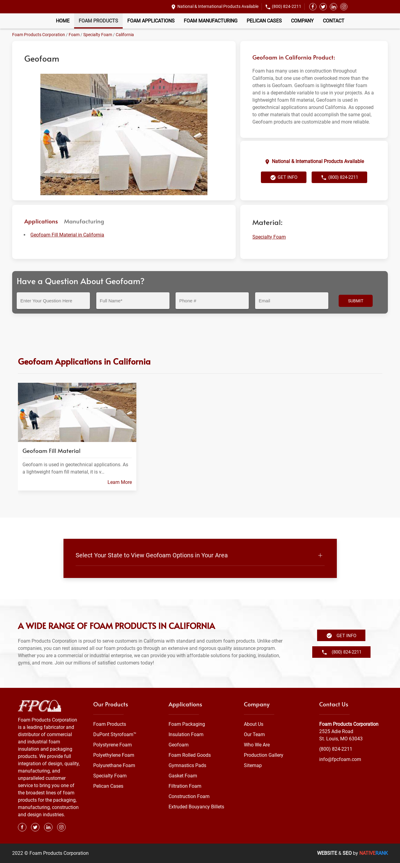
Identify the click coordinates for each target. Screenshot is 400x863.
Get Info (283, 178)
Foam (74, 34)
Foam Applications (151, 21)
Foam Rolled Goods (190, 755)
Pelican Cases (264, 21)
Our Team (254, 734)
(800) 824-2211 (286, 6)
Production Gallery (263, 755)
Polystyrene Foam (112, 745)
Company (302, 21)
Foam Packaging (187, 724)
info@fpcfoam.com (340, 759)
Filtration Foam (185, 786)
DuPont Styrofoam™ (114, 734)
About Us (253, 724)
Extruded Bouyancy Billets (196, 807)
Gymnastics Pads (187, 765)
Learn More (119, 482)
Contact (333, 21)
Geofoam (179, 745)
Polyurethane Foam (114, 765)
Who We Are (257, 745)
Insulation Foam (186, 734)
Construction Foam (189, 796)
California (125, 34)
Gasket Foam (183, 776)
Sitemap (253, 765)
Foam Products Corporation (38, 34)
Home (63, 21)
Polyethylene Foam (113, 755)
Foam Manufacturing (211, 21)
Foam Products (98, 21)
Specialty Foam (97, 34)
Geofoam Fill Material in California (67, 235)
